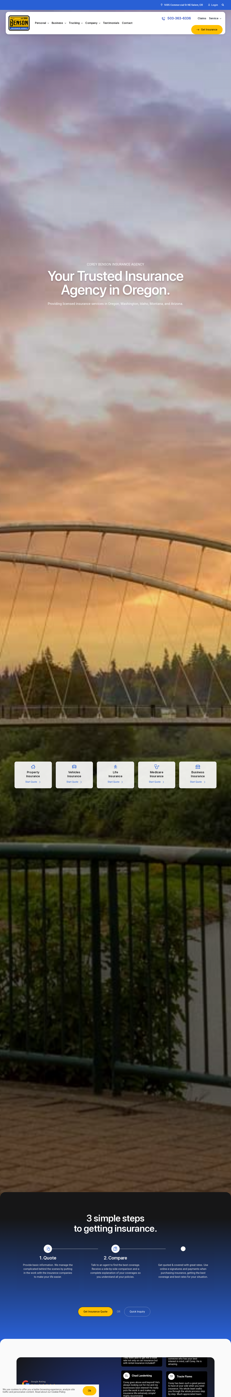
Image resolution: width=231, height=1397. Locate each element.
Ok (89, 1390)
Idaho (144, 304)
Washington (129, 304)
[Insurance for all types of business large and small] (197, 775)
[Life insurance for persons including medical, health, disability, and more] (115, 775)
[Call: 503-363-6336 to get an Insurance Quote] (176, 18)
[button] (222, 5)
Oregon (113, 304)
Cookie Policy (58, 1392)
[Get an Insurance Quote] (207, 29)
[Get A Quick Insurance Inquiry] (137, 1311)
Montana (156, 304)
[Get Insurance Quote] (95, 1311)
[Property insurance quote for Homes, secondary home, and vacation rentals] (33, 775)
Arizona (176, 304)
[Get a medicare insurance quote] (156, 775)
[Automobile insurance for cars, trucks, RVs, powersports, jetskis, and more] (74, 775)
